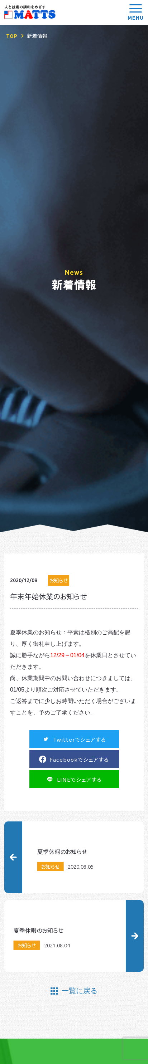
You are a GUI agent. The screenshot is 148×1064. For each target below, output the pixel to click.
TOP (12, 35)
